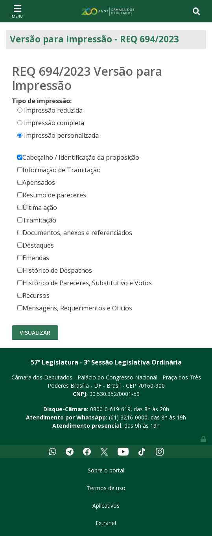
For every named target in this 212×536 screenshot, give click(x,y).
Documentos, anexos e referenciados (74, 232)
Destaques (35, 245)
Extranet (106, 523)
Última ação (37, 207)
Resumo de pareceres (51, 195)
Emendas (33, 257)
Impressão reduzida (53, 110)
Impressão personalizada (61, 135)
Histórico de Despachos (54, 270)
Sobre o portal (106, 470)
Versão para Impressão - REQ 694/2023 (94, 39)
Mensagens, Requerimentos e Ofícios (74, 308)
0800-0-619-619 (110, 409)
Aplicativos (106, 505)
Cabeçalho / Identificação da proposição (78, 157)
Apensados (36, 182)
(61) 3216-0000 (128, 417)
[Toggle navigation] (17, 11)
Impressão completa (54, 123)
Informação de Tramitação (59, 170)
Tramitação (36, 220)
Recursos (33, 295)
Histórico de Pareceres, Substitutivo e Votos (84, 283)
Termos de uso (106, 488)
